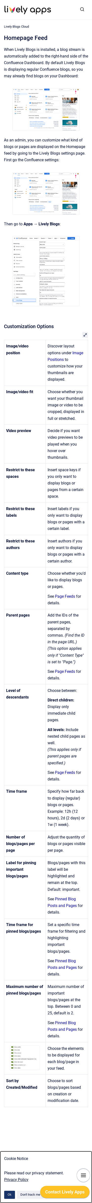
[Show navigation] (83, 1175)
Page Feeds (65, 596)
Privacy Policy (16, 1179)
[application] (90, 1202)
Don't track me (30, 1194)
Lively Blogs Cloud (16, 26)
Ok (10, 1194)
